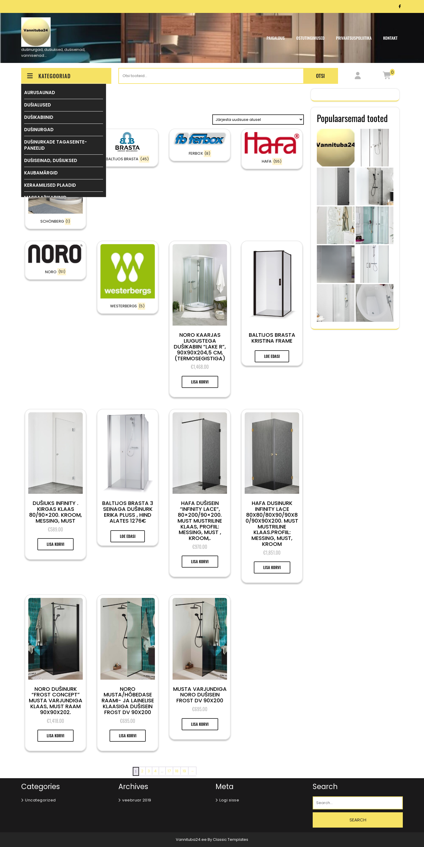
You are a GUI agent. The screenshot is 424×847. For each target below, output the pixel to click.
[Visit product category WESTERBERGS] (127, 277)
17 (169, 771)
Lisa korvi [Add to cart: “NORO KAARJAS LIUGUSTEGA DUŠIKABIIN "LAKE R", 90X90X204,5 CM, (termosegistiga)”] (200, 382)
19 (184, 771)
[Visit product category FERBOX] (200, 145)
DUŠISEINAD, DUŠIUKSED (50, 160)
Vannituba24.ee (192, 839)
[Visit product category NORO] (55, 260)
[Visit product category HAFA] (272, 149)
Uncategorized (40, 800)
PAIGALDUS (275, 38)
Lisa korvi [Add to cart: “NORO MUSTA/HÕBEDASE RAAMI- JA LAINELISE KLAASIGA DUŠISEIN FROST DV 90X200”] (128, 735)
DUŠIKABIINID (38, 117)
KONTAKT (390, 38)
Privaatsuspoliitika (354, 38)
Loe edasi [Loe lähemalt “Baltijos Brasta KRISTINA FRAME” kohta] (272, 356)
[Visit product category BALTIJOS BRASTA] (127, 147)
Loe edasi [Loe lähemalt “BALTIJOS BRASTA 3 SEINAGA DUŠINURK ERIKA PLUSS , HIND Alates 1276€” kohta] (127, 536)
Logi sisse (229, 800)
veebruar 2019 (136, 800)
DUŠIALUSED (37, 105)
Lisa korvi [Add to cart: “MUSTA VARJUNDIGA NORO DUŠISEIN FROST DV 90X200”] (200, 724)
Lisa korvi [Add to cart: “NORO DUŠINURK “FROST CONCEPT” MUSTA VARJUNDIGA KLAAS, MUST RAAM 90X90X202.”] (55, 735)
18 (176, 771)
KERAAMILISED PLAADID (50, 185)
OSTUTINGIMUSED (310, 38)
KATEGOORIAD (48, 76)
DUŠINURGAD (39, 129)
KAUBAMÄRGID (41, 173)
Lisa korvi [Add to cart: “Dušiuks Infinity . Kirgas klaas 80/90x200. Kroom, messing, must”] (55, 544)
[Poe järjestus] (258, 119)
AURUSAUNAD (39, 92)
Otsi (320, 75)
